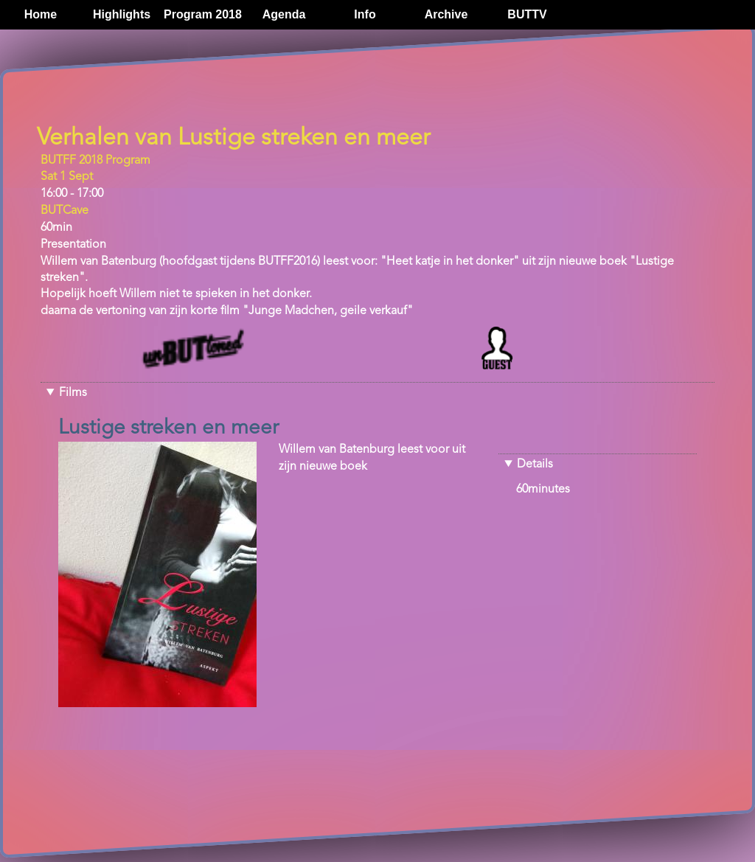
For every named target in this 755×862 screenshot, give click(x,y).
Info (364, 14)
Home (40, 14)
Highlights (121, 14)
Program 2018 (203, 14)
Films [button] (73, 393)
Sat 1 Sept (67, 177)
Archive (446, 14)
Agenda (284, 14)
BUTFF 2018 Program (95, 161)
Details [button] (535, 464)
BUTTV (526, 14)
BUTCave (64, 211)
